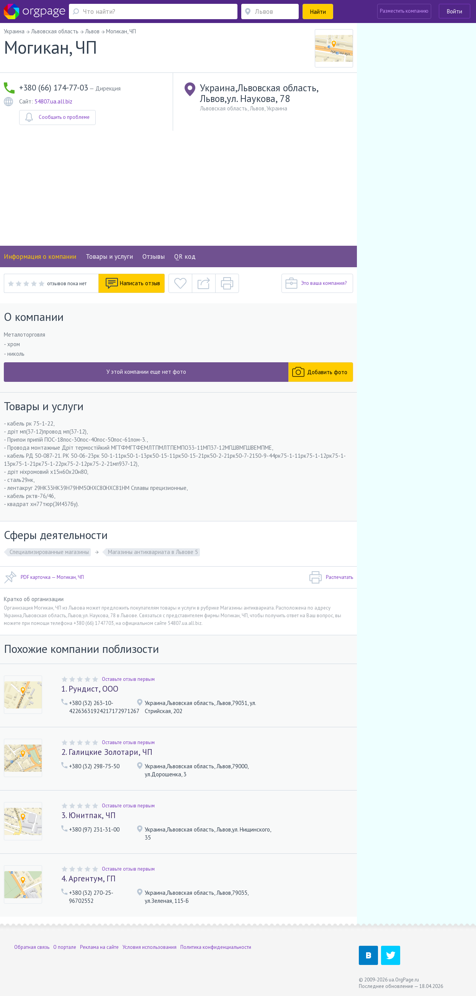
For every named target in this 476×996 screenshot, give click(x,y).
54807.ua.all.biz (53, 101)
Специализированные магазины (49, 552)
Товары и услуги (109, 256)
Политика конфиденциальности (215, 947)
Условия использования (150, 947)
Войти (454, 11)
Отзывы (153, 256)
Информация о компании (40, 256)
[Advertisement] (178, 188)
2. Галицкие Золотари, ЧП (106, 752)
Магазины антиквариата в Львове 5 (153, 552)
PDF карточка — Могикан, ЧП (44, 577)
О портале (64, 947)
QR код (185, 256)
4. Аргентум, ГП (88, 878)
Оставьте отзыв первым (128, 679)
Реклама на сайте (99, 947)
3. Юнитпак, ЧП (88, 815)
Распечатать (331, 577)
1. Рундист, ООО (89, 689)
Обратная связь (31, 947)
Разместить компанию (404, 11)
